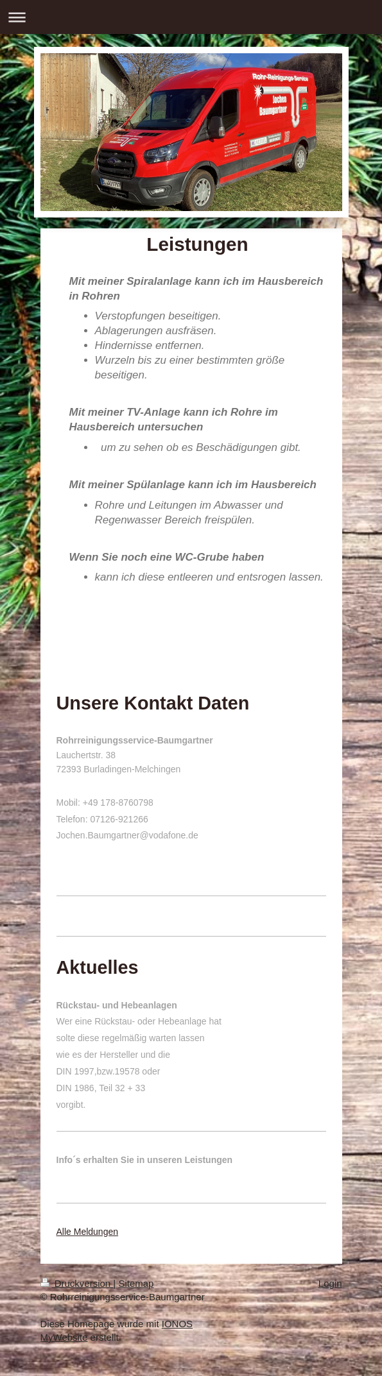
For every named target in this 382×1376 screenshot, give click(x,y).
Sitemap (135, 1283)
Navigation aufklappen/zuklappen (191, 17)
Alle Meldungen (87, 1232)
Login (330, 1283)
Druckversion (77, 1283)
